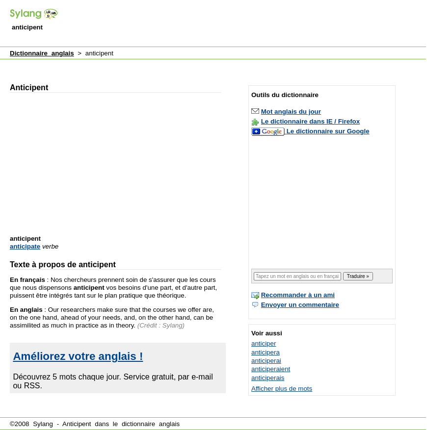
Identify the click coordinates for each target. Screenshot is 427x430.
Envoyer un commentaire (300, 304)
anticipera (265, 352)
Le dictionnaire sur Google (328, 131)
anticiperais (267, 377)
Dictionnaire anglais (42, 53)
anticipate (25, 246)
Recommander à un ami (298, 295)
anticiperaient (270, 369)
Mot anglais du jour (291, 111)
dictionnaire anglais (151, 424)
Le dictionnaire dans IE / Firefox (310, 121)
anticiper (263, 343)
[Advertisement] (186, 65)
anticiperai (266, 360)
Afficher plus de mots (281, 388)
